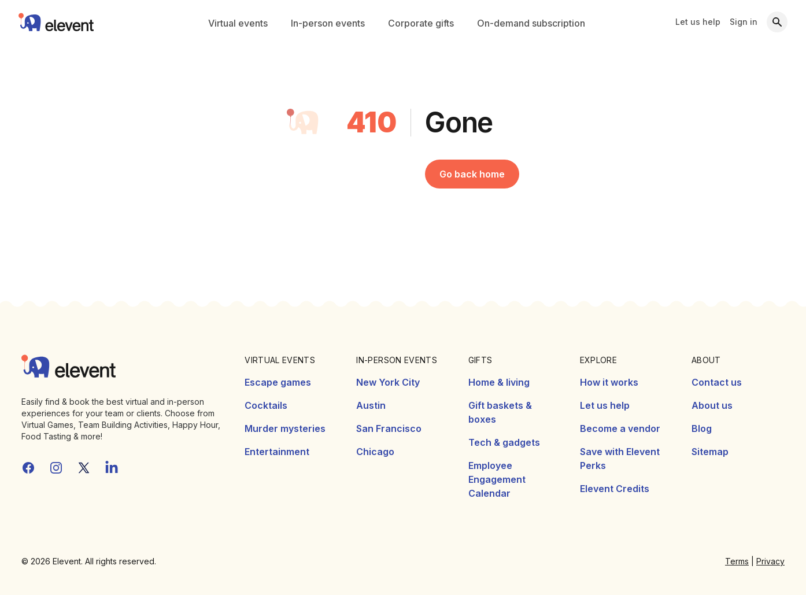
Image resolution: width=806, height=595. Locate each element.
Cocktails (266, 405)
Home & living (499, 382)
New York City (388, 382)
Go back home (472, 174)
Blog (702, 428)
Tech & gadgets (504, 442)
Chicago (375, 451)
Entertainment (277, 451)
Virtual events (238, 23)
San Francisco (389, 428)
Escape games (278, 382)
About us (712, 405)
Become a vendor (620, 428)
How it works (609, 382)
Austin (371, 405)
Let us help (697, 22)
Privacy (770, 561)
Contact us (717, 382)
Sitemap (710, 451)
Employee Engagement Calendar (497, 479)
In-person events (328, 23)
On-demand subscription (531, 23)
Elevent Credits (614, 488)
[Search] (777, 22)
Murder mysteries (285, 428)
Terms (737, 561)
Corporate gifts (421, 23)
